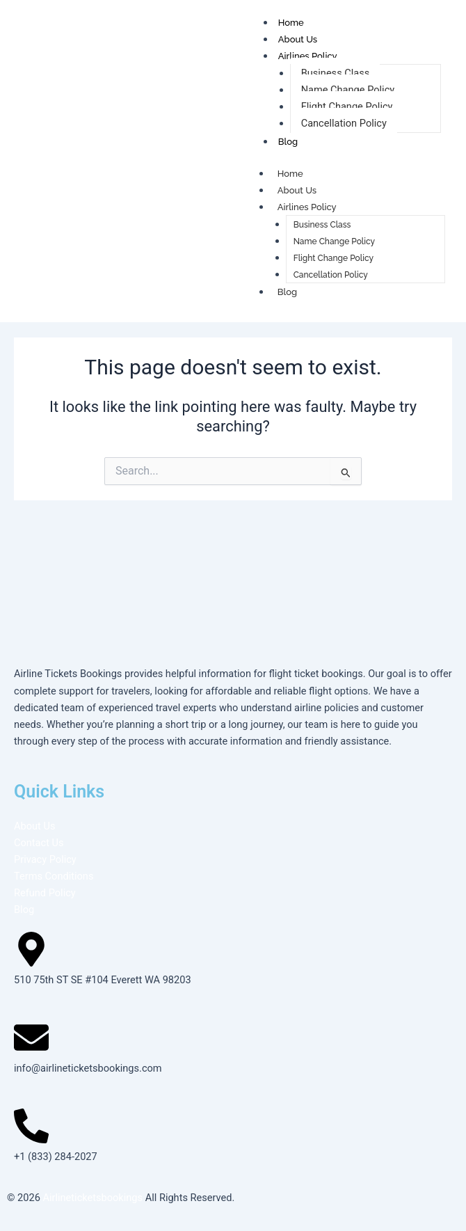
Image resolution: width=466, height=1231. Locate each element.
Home (291, 22)
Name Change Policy (348, 90)
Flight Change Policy (347, 106)
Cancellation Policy (344, 123)
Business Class (335, 73)
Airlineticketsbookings (92, 1197)
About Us (297, 39)
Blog (288, 141)
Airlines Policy (307, 56)
